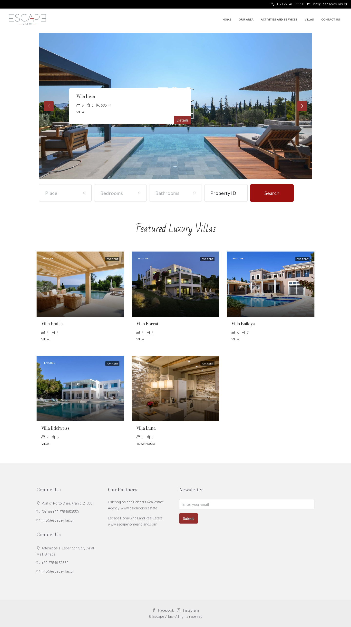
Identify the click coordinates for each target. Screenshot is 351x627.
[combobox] (65, 193)
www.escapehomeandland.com (132, 524)
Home (227, 19)
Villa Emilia (52, 324)
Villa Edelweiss (55, 428)
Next (302, 106)
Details (182, 120)
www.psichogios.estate (139, 508)
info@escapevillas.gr (58, 520)
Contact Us (330, 19)
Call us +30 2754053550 (60, 512)
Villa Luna (146, 428)
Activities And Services (279, 19)
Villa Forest (147, 324)
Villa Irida (86, 96)
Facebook (163, 610)
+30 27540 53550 (55, 563)
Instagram (188, 610)
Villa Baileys (243, 324)
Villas (309, 19)
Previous (49, 106)
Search (271, 193)
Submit (188, 518)
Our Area (246, 19)
